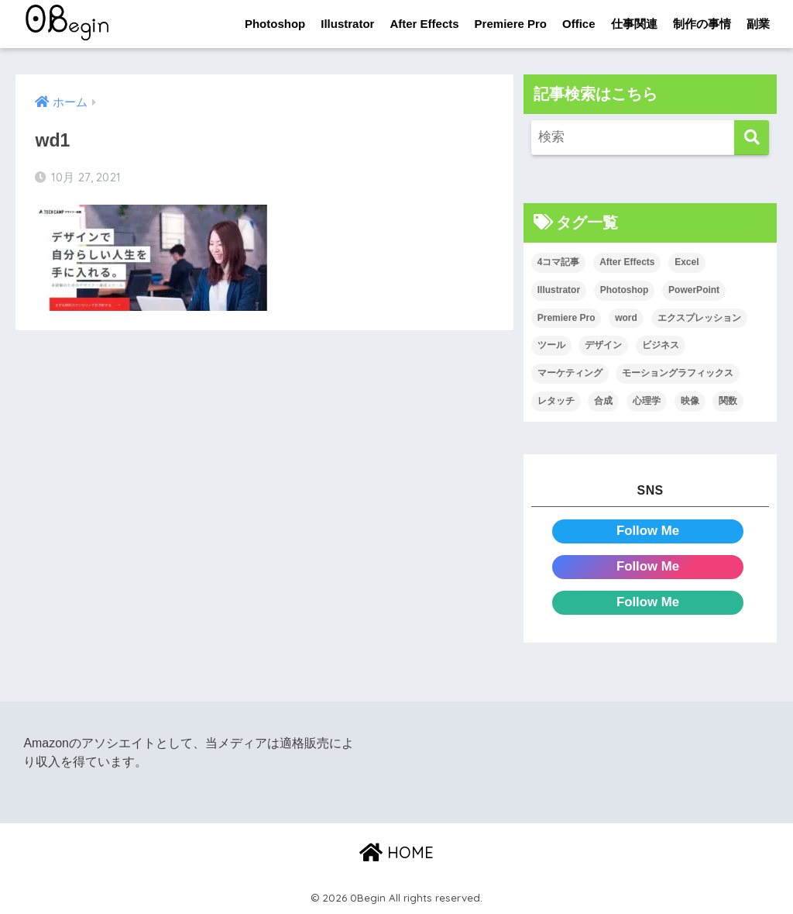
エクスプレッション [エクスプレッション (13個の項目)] (699, 317)
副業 (758, 23)
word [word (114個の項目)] (626, 317)
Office (579, 23)
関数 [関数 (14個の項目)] (728, 400)
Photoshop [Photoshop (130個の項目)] (624, 290)
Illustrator (347, 23)
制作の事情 (702, 23)
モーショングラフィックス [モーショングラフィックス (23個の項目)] (677, 372)
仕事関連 (634, 23)
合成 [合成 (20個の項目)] (603, 400)
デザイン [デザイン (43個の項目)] (603, 345)
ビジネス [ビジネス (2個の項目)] (660, 345)
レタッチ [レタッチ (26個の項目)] (556, 400)
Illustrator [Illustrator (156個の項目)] (558, 290)
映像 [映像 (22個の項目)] (690, 400)
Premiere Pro (511, 23)
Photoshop (275, 23)
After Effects (424, 23)
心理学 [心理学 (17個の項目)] (647, 400)
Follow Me (647, 530)
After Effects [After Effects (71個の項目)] (626, 262)
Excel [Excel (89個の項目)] (687, 262)
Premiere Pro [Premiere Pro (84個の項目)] (566, 317)
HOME (396, 852)
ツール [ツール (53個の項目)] (551, 345)
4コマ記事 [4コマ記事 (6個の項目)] (558, 262)
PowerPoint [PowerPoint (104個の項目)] (693, 290)
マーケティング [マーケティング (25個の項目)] (569, 372)
